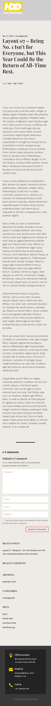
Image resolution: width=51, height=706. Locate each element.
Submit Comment (37, 529)
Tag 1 (9, 83)
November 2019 (9, 581)
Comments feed (9, 623)
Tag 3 (21, 83)
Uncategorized (21, 36)
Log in (5, 614)
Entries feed (8, 618)
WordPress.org (9, 627)
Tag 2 (15, 83)
